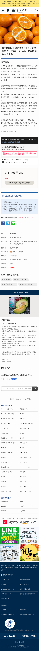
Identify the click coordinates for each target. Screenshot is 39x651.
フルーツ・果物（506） (8, 414)
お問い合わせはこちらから (25, 218)
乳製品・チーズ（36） (7, 438)
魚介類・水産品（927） (8, 418)
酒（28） (22, 438)
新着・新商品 (6, 280)
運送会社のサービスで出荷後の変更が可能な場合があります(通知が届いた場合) (19, 153)
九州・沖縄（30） (6, 491)
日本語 (12, 399)
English (18, 399)
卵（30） (22, 433)
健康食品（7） (24, 443)
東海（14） (23, 476)
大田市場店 (13, 233)
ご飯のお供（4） (6, 462)
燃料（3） (4, 447)
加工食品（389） (6, 423)
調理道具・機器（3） (7, 452)
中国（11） (4, 486)
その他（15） (5, 433)
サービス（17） (24, 452)
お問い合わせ (5, 598)
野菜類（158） (24, 409)
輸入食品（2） (5, 467)
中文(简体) (27, 399)
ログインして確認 (18, 252)
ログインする (5, 579)
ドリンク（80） (5, 428)
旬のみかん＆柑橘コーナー (27, 284)
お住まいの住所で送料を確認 (11, 142)
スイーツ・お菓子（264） (27, 423)
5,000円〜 (4, 506)
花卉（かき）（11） (25, 457)
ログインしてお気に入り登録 (19, 183)
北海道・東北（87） (7, 472)
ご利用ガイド (5, 584)
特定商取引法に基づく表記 (27, 614)
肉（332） (23, 414)
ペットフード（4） (25, 467)
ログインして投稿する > (11, 379)
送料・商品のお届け (25, 589)
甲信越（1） (4, 476)
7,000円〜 (23, 506)
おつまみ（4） (24, 462)
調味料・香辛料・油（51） (8, 443)
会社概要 (3, 610)
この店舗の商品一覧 (10, 323)
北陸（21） (23, 481)
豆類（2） (23, 418)
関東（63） (23, 472)
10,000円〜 (4, 511)
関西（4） (4, 481)
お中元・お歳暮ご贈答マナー (28, 594)
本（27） (22, 447)
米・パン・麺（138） (7, 409)
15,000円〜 (23, 511)
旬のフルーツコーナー (21, 280)
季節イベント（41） (25, 491)
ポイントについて (6, 594)
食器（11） (4, 457)
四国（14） (23, 486)
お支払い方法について (7, 589)
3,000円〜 (23, 501)
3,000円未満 (4, 501)
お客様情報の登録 (25, 579)
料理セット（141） (25, 428)
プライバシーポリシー (7, 614)
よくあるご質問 (24, 584)
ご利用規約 (23, 610)
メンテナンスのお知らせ (19, 1)
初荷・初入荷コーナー (9, 284)
